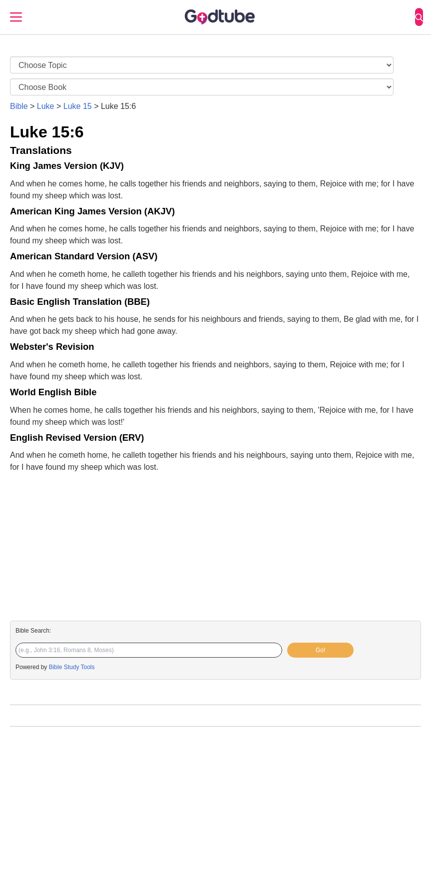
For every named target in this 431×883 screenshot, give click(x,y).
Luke (45, 106)
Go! (320, 650)
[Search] (419, 17)
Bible (19, 106)
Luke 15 (77, 106)
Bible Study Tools (72, 667)
